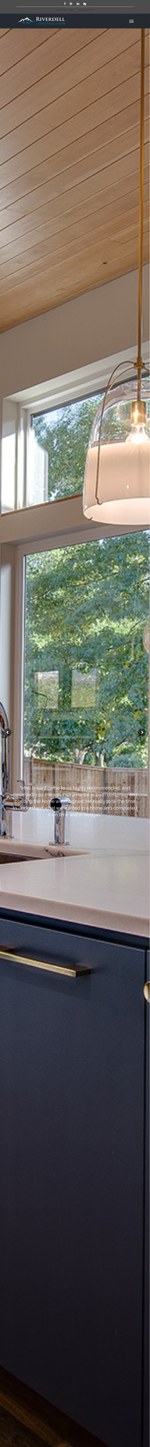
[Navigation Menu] (131, 21)
